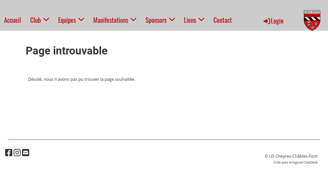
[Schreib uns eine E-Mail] (25, 152)
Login (273, 20)
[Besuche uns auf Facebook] (8, 152)
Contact (222, 20)
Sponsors (160, 20)
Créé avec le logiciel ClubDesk (296, 162)
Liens (194, 20)
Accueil (12, 20)
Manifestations (114, 20)
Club (39, 20)
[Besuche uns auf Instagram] (17, 152)
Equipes (71, 20)
